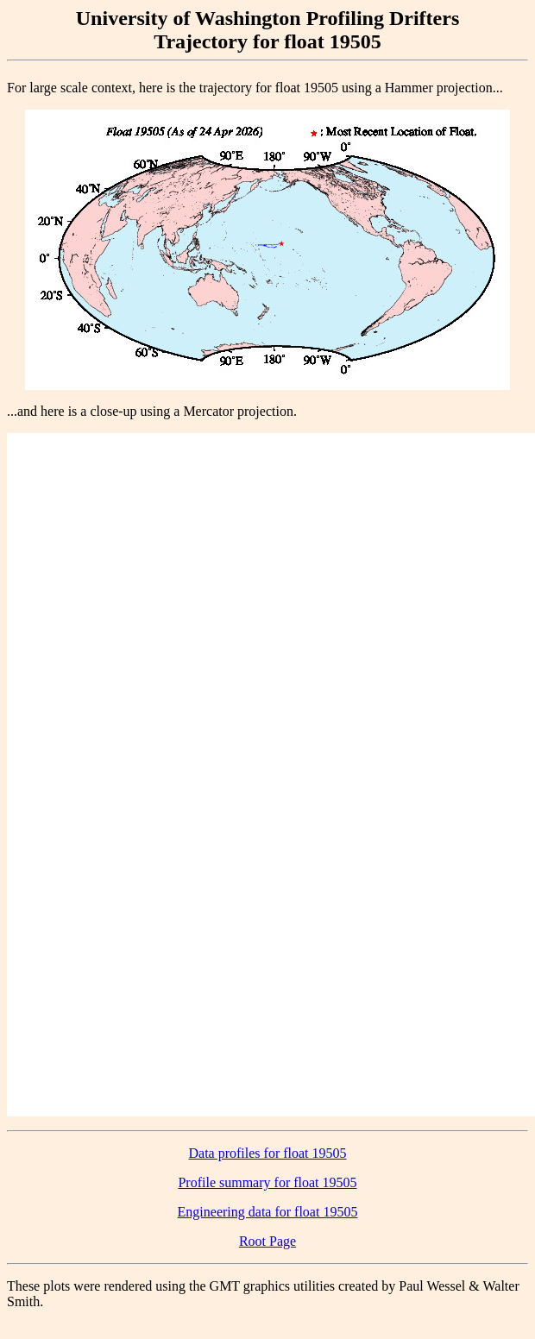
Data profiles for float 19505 (267, 1153)
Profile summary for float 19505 (267, 1182)
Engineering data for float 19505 (268, 1211)
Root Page (267, 1241)
